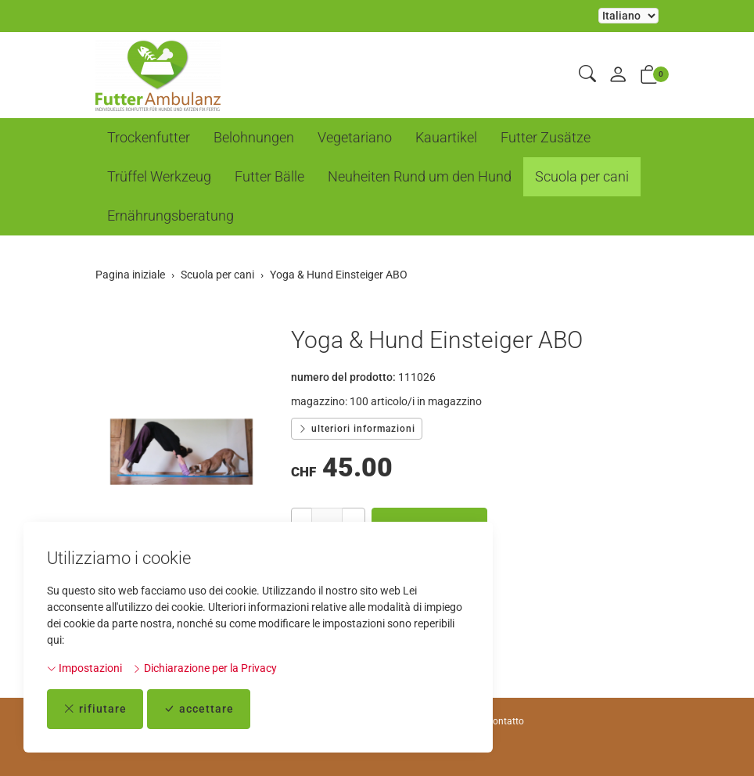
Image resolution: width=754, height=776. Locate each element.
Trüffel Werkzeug (159, 176)
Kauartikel (446, 137)
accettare (198, 709)
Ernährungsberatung (170, 215)
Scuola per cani (582, 176)
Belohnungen (254, 137)
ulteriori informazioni (356, 428)
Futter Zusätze (546, 137)
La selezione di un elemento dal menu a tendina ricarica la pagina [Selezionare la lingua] (628, 15)
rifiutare (95, 709)
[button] (587, 74)
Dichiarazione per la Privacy (204, 668)
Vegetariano (355, 137)
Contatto (505, 721)
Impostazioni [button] (84, 668)
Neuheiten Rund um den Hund (420, 176)
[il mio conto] (618, 75)
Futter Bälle (269, 176)
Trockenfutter (148, 137)
